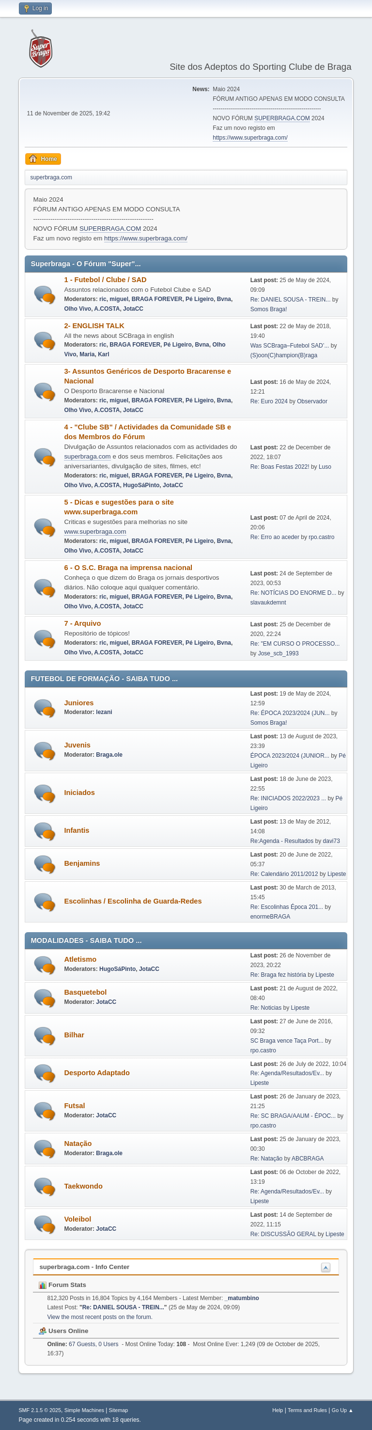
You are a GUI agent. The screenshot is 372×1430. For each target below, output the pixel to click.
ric (103, 299)
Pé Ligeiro (200, 299)
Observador (312, 401)
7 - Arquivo (82, 623)
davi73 (331, 841)
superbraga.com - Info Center (84, 1267)
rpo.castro (321, 537)
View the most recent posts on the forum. (100, 1317)
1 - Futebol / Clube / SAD (105, 280)
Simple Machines (84, 1410)
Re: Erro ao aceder (274, 537)
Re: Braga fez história (278, 974)
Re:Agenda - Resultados (282, 841)
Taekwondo (83, 1186)
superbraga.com (87, 456)
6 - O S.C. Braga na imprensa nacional (128, 568)
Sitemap (118, 1410)
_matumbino (242, 1298)
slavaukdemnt (268, 602)
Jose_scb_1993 (278, 653)
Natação (78, 1143)
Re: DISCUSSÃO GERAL (283, 1234)
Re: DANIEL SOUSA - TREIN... (290, 299)
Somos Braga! (268, 309)
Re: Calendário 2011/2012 (284, 874)
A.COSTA (107, 308)
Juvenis (77, 745)
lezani (104, 712)
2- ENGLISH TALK (94, 326)
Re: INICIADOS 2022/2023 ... (288, 798)
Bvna (224, 299)
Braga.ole (109, 754)
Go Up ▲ (343, 1410)
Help (277, 1410)
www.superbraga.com (95, 531)
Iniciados (79, 792)
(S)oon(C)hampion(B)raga (284, 355)
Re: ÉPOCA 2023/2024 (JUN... (290, 713)
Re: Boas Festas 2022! (280, 466)
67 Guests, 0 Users (82, 1344)
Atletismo (80, 959)
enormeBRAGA (270, 916)
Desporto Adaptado (96, 1073)
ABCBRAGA (308, 1158)
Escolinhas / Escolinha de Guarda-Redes (133, 901)
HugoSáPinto (141, 485)
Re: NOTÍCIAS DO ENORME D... (293, 592)
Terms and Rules (307, 1410)
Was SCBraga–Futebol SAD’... (289, 345)
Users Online (63, 1331)
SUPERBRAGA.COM (282, 118)
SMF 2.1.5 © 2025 (39, 1410)
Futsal (74, 1106)
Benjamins (82, 863)
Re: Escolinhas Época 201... (287, 907)
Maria (86, 354)
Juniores (78, 703)
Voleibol (77, 1219)
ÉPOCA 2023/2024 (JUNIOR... (289, 755)
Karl (103, 354)
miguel (118, 299)
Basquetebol (85, 992)
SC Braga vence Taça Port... (287, 1040)
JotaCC (133, 308)
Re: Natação (266, 1158)
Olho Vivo (77, 308)
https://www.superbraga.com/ (250, 137)
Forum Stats (62, 1284)
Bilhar (74, 1035)
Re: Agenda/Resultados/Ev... (287, 1073)
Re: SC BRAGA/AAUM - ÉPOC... (293, 1115)
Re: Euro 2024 (269, 401)
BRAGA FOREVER (157, 299)
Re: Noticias (266, 1007)
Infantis (76, 830)
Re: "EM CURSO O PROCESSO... (295, 643)
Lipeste (336, 874)
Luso (325, 466)
